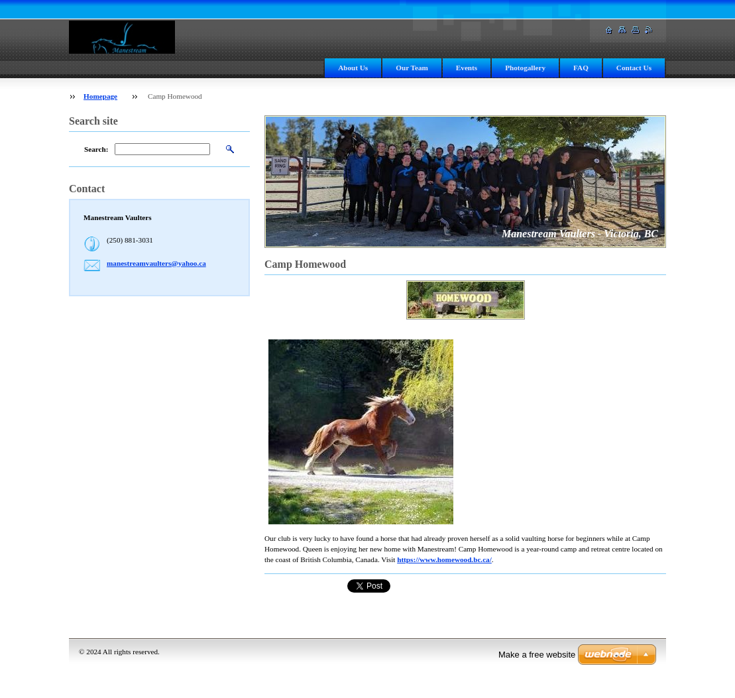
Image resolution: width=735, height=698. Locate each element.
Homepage (100, 96)
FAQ (581, 68)
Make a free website (536, 655)
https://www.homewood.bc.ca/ (444, 559)
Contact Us (633, 68)
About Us (353, 68)
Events (466, 68)
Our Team (412, 68)
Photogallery (525, 68)
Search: (96, 149)
